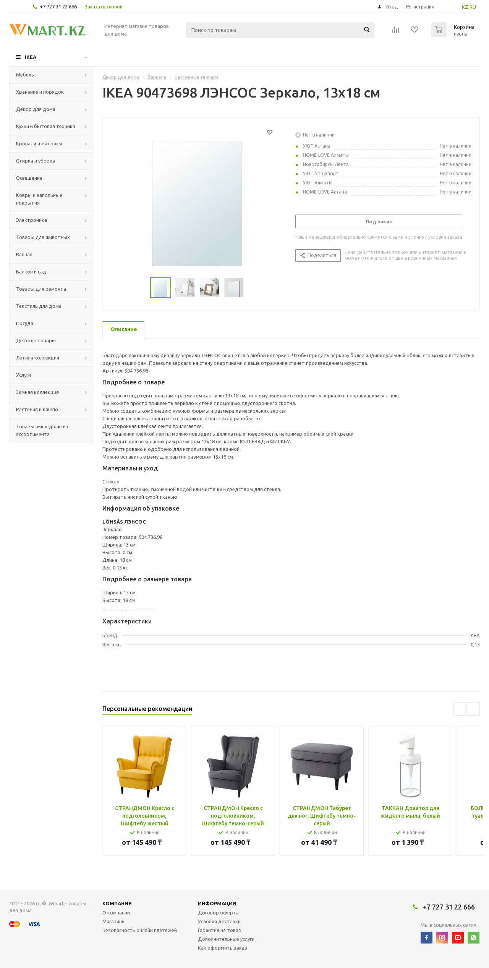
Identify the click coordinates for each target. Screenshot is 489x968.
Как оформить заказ (222, 947)
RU (473, 7)
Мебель (25, 74)
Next (473, 709)
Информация (217, 903)
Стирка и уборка (35, 160)
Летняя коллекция (37, 357)
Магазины (114, 921)
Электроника (31, 220)
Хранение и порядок (40, 91)
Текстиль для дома (39, 306)
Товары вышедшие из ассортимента (42, 430)
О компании (116, 912)
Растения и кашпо (37, 409)
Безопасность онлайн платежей (139, 930)
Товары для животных (43, 237)
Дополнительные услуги (226, 939)
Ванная (24, 254)
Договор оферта (218, 912)
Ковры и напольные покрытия (39, 198)
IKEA (30, 57)
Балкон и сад (31, 271)
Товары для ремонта (41, 288)
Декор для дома (35, 109)
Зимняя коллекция (37, 392)
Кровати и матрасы (39, 143)
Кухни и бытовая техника (45, 126)
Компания (117, 903)
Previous (460, 709)
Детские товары (36, 340)
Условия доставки (219, 921)
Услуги (23, 374)
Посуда (24, 323)
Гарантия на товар (219, 930)
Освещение (29, 178)
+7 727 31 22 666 (58, 6)
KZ (465, 7)
